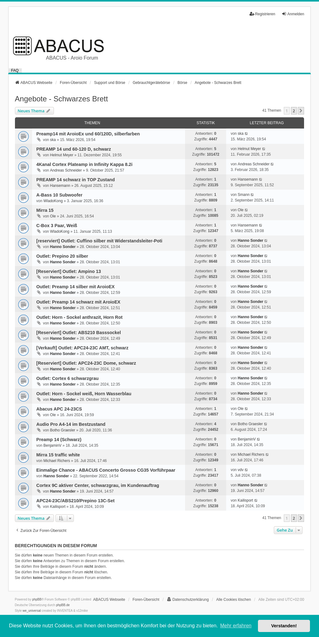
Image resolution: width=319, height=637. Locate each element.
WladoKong (53, 201)
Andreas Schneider (66, 170)
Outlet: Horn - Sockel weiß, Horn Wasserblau (83, 393)
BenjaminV (52, 445)
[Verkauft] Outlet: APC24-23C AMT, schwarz (82, 347)
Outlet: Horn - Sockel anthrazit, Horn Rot (79, 317)
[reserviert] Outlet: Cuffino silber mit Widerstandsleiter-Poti (99, 240)
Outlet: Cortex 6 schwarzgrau (67, 378)
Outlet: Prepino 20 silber (62, 256)
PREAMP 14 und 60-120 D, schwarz (73, 149)
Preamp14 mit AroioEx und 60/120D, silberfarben (88, 133)
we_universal (32, 610)
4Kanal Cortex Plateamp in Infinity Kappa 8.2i (84, 164)
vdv (241, 470)
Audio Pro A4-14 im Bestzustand (71, 424)
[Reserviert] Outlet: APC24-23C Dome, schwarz (86, 363)
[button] (301, 110)
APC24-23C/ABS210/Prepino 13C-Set (75, 500)
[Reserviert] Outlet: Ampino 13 (68, 271)
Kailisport (57, 506)
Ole (53, 216)
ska (53, 140)
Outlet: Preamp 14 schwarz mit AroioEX (78, 301)
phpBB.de (63, 605)
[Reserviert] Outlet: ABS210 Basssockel (78, 332)
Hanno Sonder (63, 247)
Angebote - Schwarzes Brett (61, 99)
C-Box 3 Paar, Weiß (56, 225)
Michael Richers (56, 461)
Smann (244, 194)
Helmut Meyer (62, 155)
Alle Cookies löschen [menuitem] (233, 599)
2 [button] (294, 111)
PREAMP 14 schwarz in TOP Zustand (75, 179)
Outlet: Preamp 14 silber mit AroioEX (75, 286)
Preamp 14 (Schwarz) (59, 439)
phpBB (36, 599)
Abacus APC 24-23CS (59, 408)
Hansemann (60, 185)
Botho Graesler (62, 430)
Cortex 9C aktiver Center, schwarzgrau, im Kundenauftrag (97, 485)
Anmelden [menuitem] (293, 14)
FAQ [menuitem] (15, 70)
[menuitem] (188, 599)
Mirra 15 (45, 210)
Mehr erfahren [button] (236, 625)
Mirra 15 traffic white (58, 454)
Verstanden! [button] (284, 625)
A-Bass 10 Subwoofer (59, 194)
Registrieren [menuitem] (262, 14)
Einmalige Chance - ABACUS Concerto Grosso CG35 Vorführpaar (105, 470)
